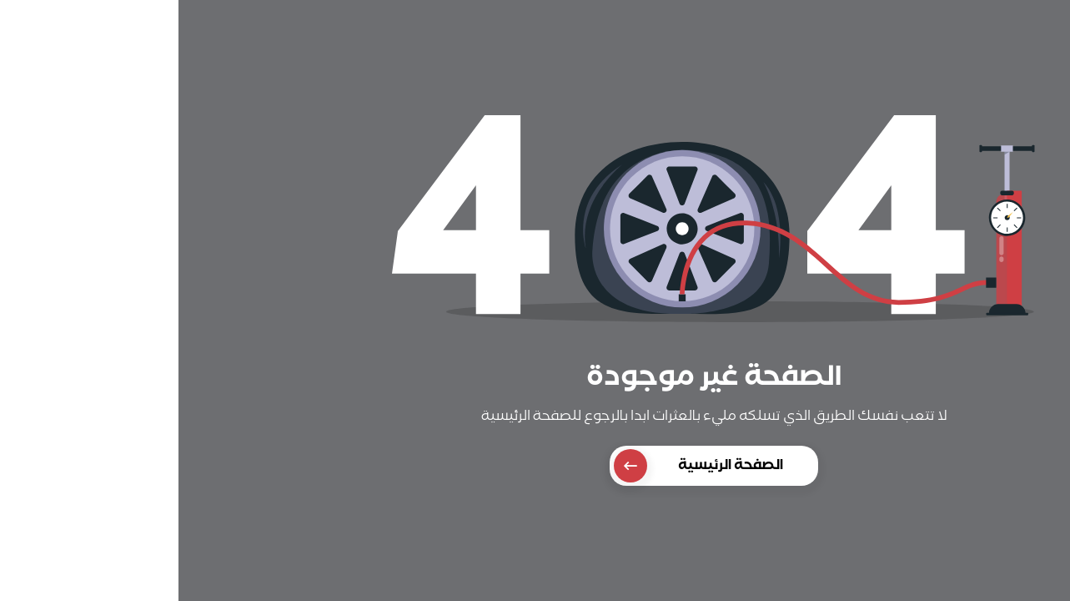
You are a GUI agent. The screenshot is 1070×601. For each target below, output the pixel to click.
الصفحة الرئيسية (520, 465)
